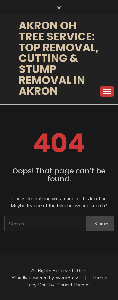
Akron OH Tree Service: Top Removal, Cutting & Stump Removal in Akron (59, 58)
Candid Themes (74, 285)
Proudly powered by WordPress (46, 277)
